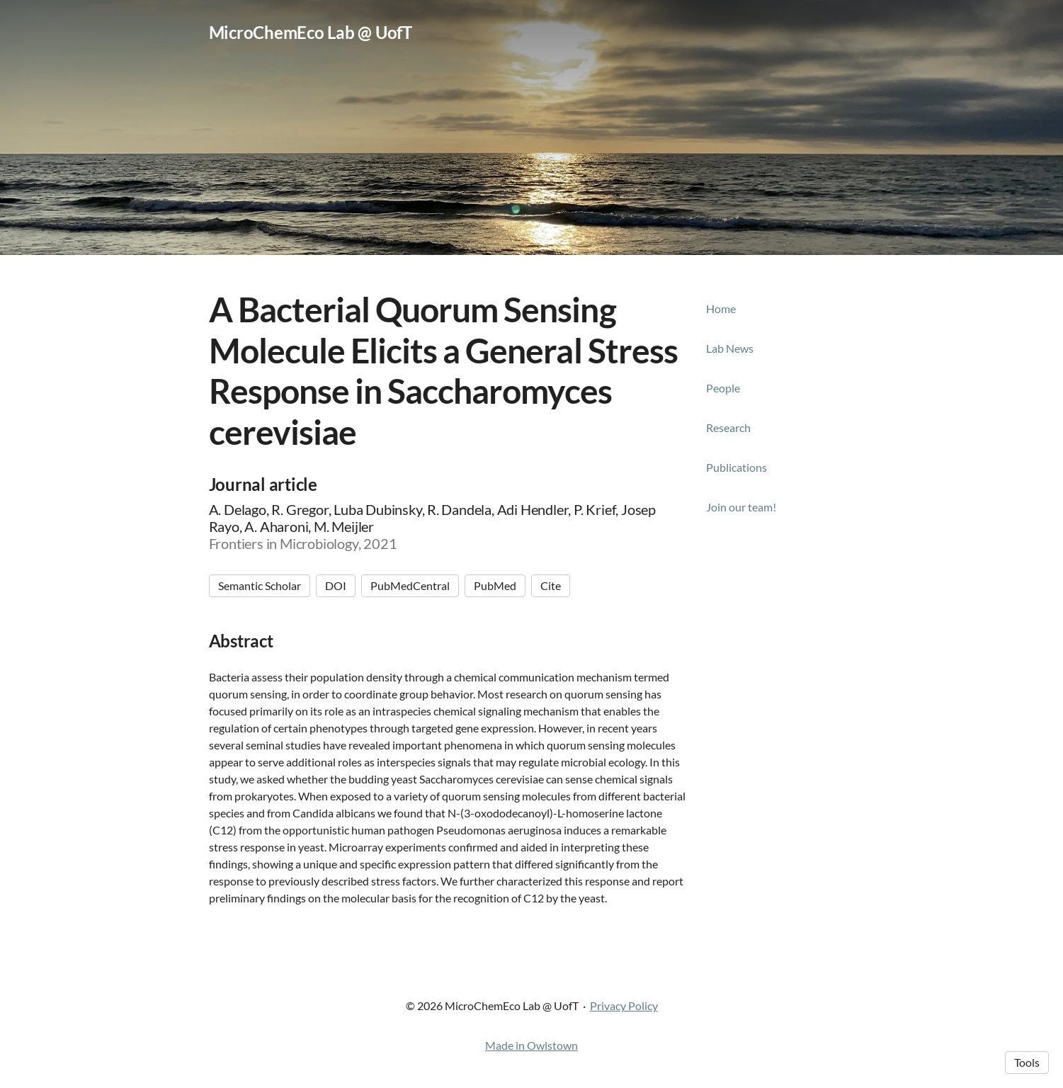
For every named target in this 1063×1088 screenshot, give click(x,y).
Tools (1027, 1062)
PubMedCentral (410, 585)
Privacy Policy (624, 1005)
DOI (335, 585)
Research (728, 427)
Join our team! (741, 507)
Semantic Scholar (259, 585)
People (723, 388)
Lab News (730, 348)
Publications (736, 467)
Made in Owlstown (531, 1045)
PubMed (495, 585)
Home (721, 308)
